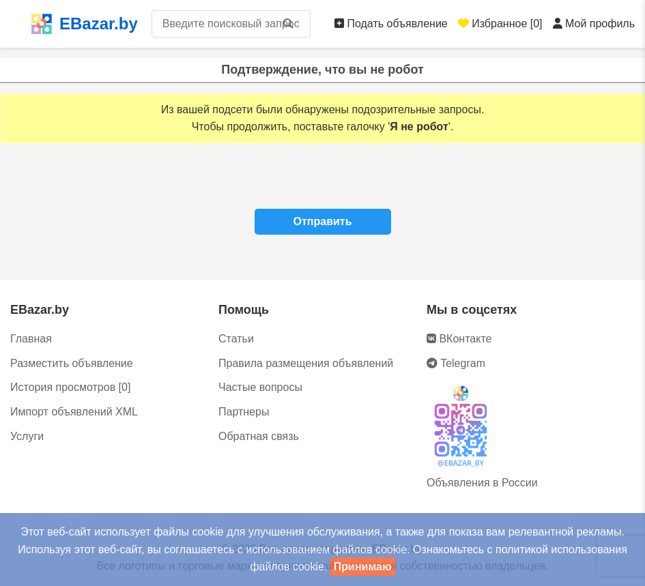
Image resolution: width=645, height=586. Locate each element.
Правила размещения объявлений (305, 363)
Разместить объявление (71, 363)
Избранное (500, 23)
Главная (31, 339)
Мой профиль (594, 23)
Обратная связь (258, 436)
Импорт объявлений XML (74, 411)
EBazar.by (84, 24)
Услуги (27, 436)
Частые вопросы (260, 387)
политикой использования (561, 549)
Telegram (456, 363)
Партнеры (243, 411)
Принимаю (363, 566)
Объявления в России (482, 482)
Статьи (236, 339)
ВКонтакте (459, 339)
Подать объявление (391, 23)
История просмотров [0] (70, 387)
